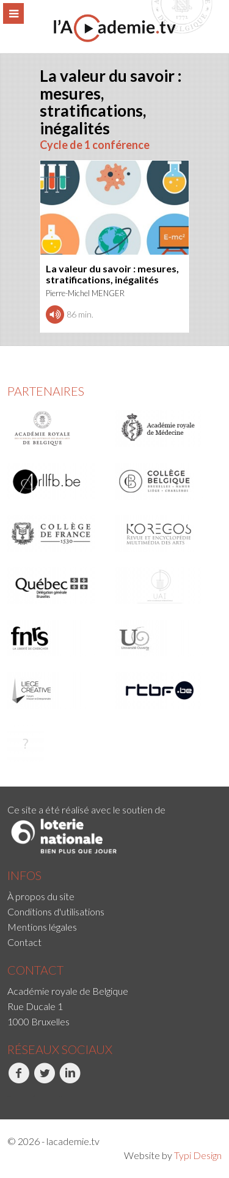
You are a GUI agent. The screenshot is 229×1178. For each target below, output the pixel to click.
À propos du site (41, 896)
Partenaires (45, 391)
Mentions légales (42, 927)
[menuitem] (114, 896)
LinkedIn (70, 1080)
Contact (24, 942)
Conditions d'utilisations (55, 911)
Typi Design (198, 1155)
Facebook (18, 1080)
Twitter (44, 1080)
